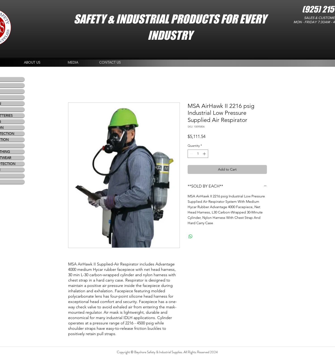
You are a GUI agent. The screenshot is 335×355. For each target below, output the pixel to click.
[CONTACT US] (109, 62)
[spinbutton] (198, 154)
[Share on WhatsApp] (190, 236)
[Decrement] (191, 154)
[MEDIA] (73, 62)
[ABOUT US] (32, 62)
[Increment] (204, 154)
